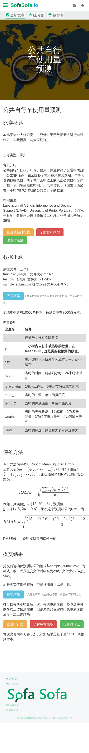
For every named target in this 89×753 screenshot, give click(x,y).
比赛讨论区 (15, 240)
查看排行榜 (15, 624)
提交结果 (13, 594)
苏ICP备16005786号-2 (60, 718)
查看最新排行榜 (18, 232)
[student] (75, 6)
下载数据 (13, 296)
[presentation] (36, 469)
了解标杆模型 (50, 232)
